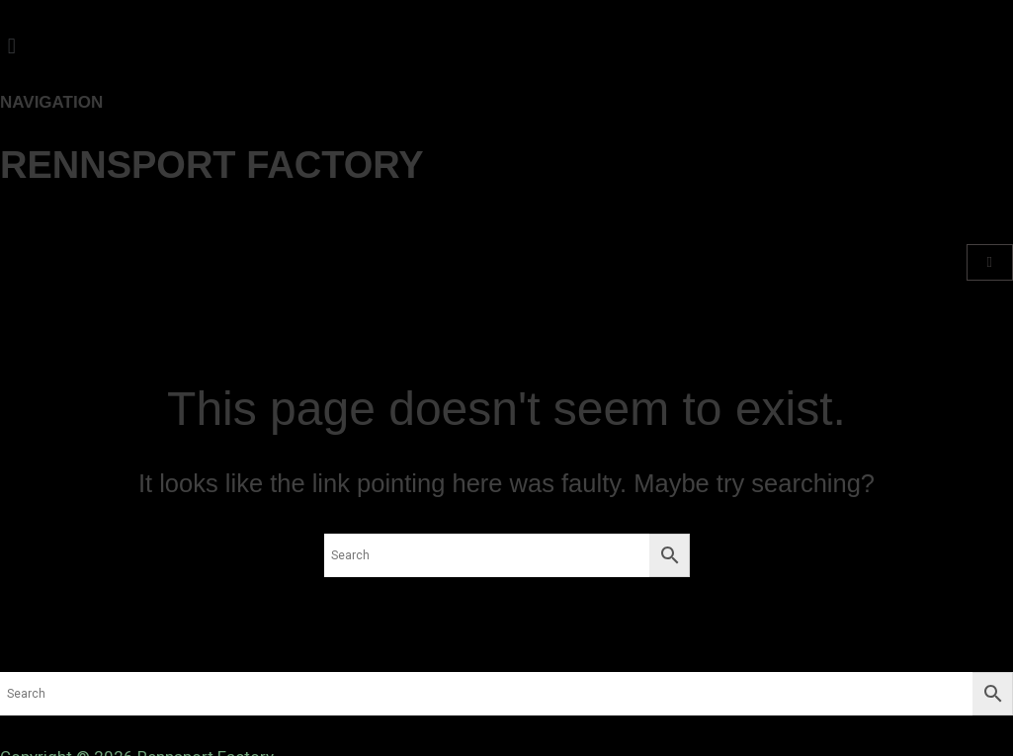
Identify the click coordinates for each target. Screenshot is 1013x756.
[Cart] (990, 262)
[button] (506, 46)
